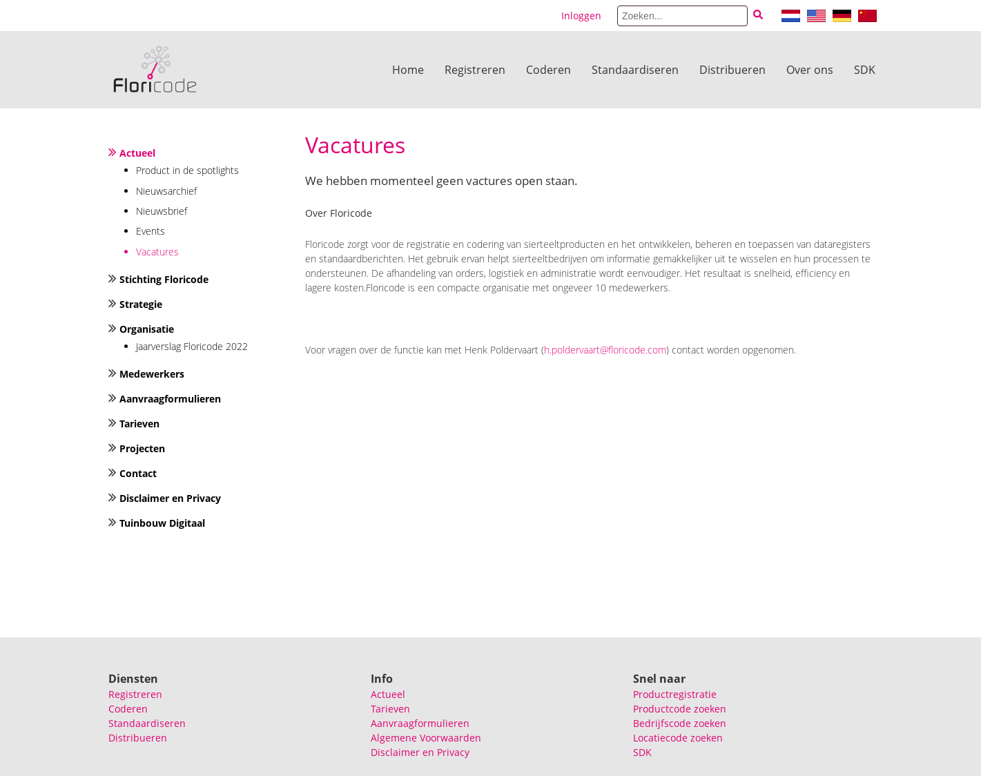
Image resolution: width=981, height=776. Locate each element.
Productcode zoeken (679, 708)
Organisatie (146, 329)
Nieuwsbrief (161, 210)
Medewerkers (151, 373)
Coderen (548, 69)
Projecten (142, 448)
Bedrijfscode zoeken (679, 723)
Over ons (809, 69)
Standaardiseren (635, 69)
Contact (138, 473)
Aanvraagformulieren (170, 398)
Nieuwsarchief (166, 190)
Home (408, 69)
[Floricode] (155, 69)
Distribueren (732, 69)
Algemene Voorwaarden (426, 737)
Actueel (137, 152)
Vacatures (157, 251)
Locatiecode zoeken (678, 737)
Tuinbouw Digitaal (162, 523)
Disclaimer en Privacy (170, 498)
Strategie (140, 304)
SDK (864, 69)
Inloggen (581, 15)
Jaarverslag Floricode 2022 (192, 346)
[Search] (682, 16)
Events (150, 230)
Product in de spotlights (187, 170)
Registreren (475, 69)
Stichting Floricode (163, 279)
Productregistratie (675, 694)
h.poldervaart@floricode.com (605, 349)
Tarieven (139, 423)
